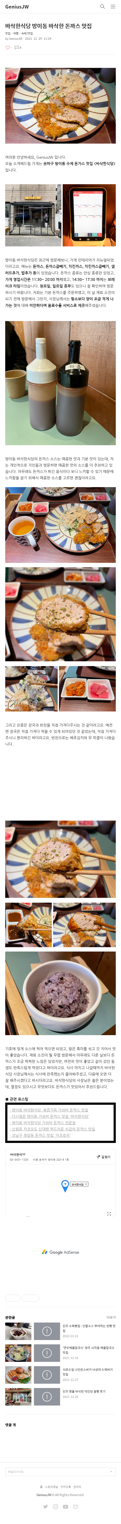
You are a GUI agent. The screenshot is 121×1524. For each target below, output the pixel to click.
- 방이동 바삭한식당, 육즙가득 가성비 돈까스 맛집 (49, 1110)
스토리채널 (51, 1486)
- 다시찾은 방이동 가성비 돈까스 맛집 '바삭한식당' (49, 1116)
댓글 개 (10, 1425)
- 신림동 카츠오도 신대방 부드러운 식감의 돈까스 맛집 (52, 1129)
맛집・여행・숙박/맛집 (19, 33)
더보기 (111, 1317)
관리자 (77, 1486)
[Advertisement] (60, 783)
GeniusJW (17, 6)
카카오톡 (65, 1486)
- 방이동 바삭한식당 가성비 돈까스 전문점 (43, 1123)
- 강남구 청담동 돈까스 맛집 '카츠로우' (40, 1135)
